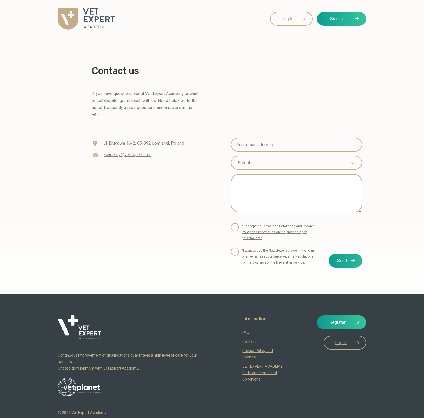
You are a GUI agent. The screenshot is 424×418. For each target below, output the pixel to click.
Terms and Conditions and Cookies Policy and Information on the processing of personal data (278, 232)
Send (342, 260)
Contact (249, 341)
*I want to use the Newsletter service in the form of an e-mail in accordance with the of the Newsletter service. (278, 256)
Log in (341, 342)
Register (337, 322)
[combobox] (296, 163)
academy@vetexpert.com (127, 154)
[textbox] (292, 162)
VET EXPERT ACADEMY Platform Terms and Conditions (262, 372)
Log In (287, 18)
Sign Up (337, 18)
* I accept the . (278, 232)
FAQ (245, 332)
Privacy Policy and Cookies (257, 353)
